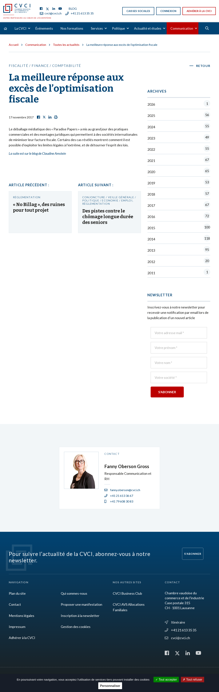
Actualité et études (147, 28)
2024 (178, 126)
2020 (178, 171)
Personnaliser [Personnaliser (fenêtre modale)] (110, 685)
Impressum (17, 627)
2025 (178, 115)
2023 (178, 138)
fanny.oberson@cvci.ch (122, 490)
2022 (178, 149)
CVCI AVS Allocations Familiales (129, 607)
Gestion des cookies (75, 627)
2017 (178, 205)
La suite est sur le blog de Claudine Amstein (37, 153)
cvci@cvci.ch (51, 13)
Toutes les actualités (66, 44)
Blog (73, 8)
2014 (178, 239)
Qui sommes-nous (74, 593)
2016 (178, 216)
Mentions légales (21, 616)
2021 (178, 160)
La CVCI (20, 28)
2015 (178, 227)
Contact (15, 604)
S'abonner (192, 553)
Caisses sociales (138, 11)
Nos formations (72, 28)
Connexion (168, 11)
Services (97, 28)
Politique (118, 28)
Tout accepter (166, 679)
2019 (178, 182)
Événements (44, 28)
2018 (178, 194)
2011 (178, 272)
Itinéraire (175, 622)
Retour (203, 65)
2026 (178, 104)
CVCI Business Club (127, 593)
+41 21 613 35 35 (79, 13)
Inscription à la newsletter (80, 616)
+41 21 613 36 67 (118, 495)
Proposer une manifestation (81, 604)
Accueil (13, 44)
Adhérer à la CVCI (199, 11)
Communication (181, 28)
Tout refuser (192, 679)
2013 (178, 250)
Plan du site (17, 593)
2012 (178, 261)
